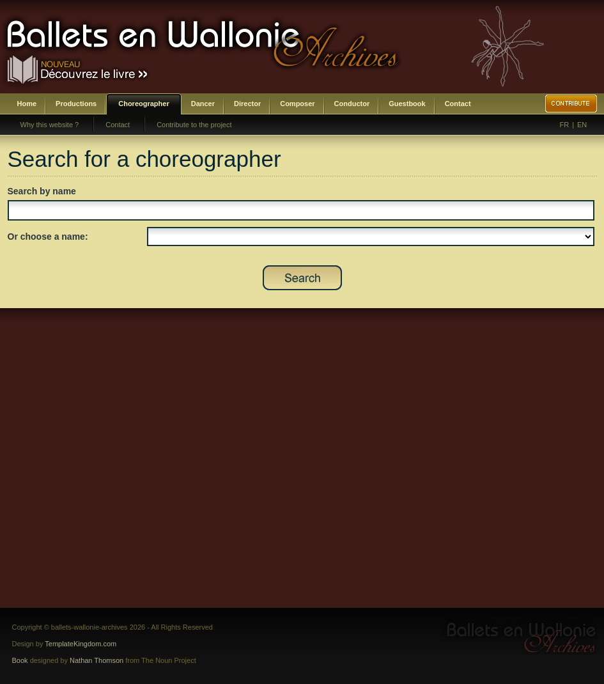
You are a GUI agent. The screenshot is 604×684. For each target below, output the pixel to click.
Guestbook (407, 103)
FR (564, 124)
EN (582, 124)
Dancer (203, 103)
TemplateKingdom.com (80, 644)
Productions (76, 103)
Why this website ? (49, 124)
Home (27, 103)
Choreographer (143, 103)
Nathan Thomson (96, 660)
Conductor (352, 103)
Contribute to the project (194, 124)
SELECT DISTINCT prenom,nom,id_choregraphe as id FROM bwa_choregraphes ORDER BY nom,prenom (370, 236)
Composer (297, 103)
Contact (458, 103)
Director (247, 103)
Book (20, 660)
